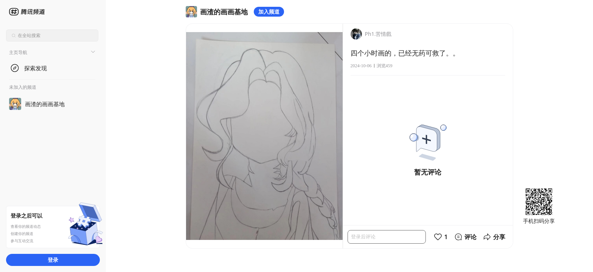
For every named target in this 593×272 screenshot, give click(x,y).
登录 (53, 259)
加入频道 (268, 11)
